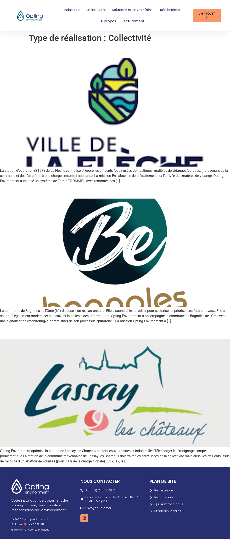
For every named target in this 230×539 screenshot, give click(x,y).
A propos (108, 21)
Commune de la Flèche (35, 51)
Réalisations (170, 9)
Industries (72, 9)
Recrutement (132, 21)
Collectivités (96, 9)
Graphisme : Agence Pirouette (30, 529)
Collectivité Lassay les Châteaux (49, 331)
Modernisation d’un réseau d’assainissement (68, 191)
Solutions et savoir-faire (133, 9)
